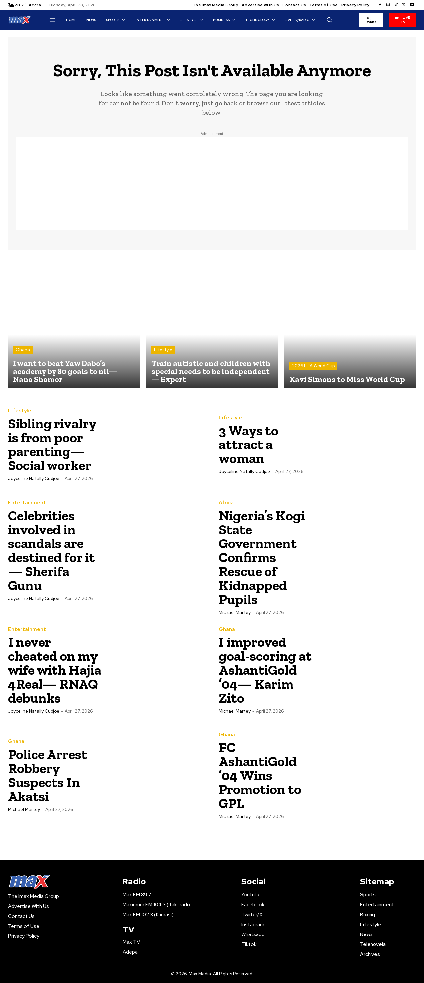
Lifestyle (163, 350)
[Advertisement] (212, 183)
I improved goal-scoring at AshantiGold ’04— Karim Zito (265, 670)
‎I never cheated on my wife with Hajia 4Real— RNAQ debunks (54, 670)
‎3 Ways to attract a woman (248, 444)
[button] (329, 20)
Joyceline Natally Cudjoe (33, 478)
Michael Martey (235, 612)
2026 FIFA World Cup (313, 366)
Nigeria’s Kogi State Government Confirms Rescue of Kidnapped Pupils (262, 557)
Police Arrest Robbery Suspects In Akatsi (47, 775)
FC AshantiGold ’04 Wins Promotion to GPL (260, 775)
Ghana (23, 350)
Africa (226, 502)
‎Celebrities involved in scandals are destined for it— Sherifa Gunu (51, 550)
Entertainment (27, 502)
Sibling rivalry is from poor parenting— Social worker (52, 444)
